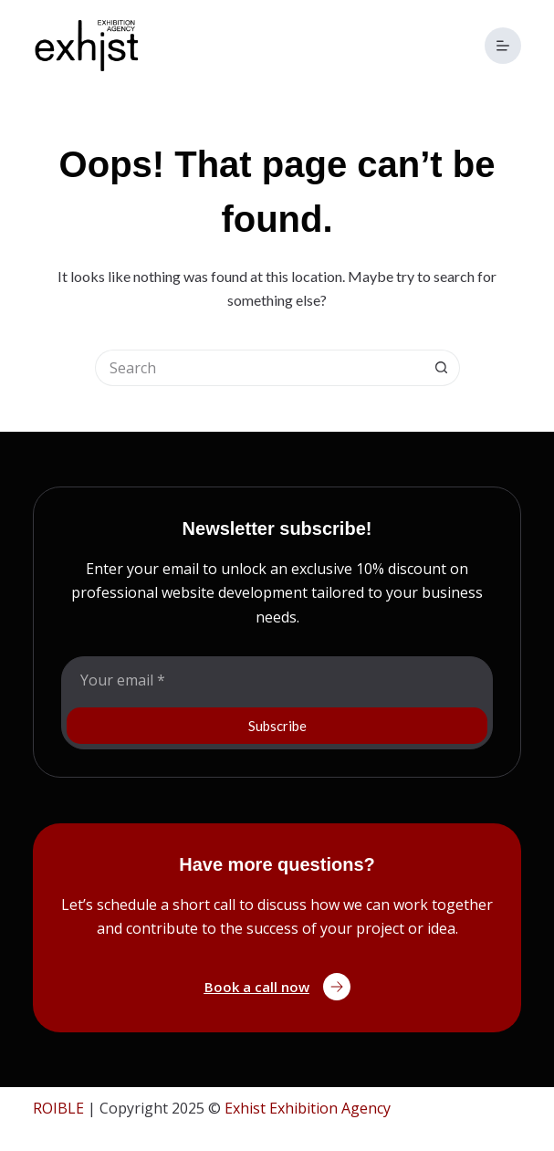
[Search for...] (259, 368)
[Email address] (276, 680)
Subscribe (277, 725)
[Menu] (503, 45)
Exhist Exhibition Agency (308, 1108)
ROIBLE (58, 1108)
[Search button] (441, 368)
